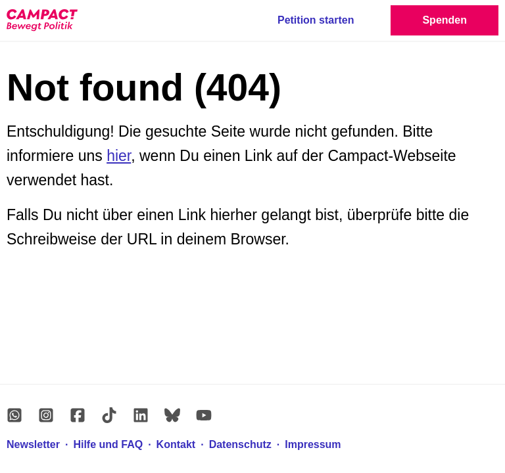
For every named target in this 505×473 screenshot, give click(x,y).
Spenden (444, 20)
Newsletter (33, 444)
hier (119, 155)
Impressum (313, 444)
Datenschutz (240, 444)
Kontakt (176, 444)
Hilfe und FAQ (108, 444)
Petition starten (315, 20)
